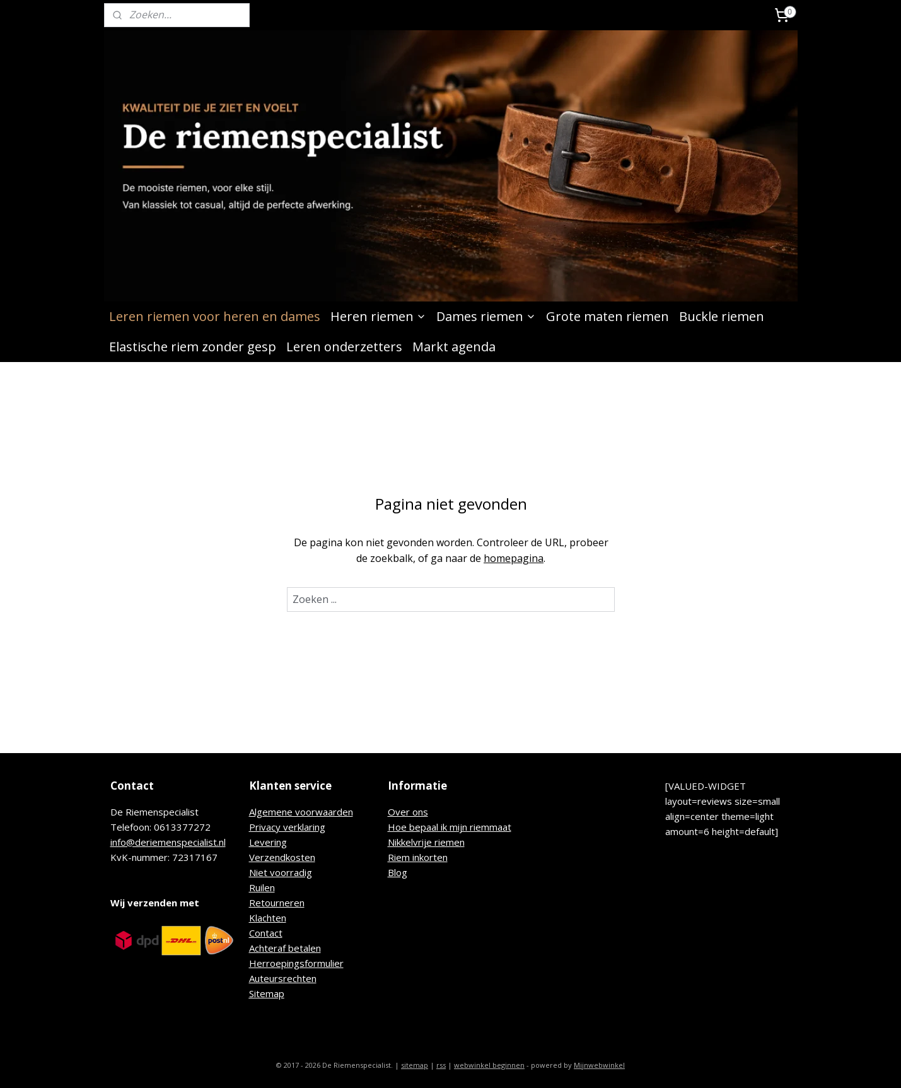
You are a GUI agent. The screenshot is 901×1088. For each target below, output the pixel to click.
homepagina (514, 558)
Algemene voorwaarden (301, 811)
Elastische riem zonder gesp (192, 346)
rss (441, 1065)
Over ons (408, 811)
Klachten (267, 917)
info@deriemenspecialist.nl (168, 842)
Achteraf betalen (285, 948)
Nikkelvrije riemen (426, 842)
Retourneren (277, 902)
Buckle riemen (721, 316)
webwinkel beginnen (489, 1065)
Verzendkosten (282, 857)
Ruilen (262, 887)
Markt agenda (454, 346)
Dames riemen (486, 316)
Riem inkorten (418, 857)
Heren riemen (378, 316)
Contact (265, 933)
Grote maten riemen (607, 316)
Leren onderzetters (344, 346)
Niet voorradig (280, 872)
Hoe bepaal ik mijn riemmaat (449, 827)
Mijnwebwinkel (599, 1065)
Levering (268, 842)
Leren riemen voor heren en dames (214, 316)
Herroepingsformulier (296, 963)
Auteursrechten (283, 978)
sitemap (414, 1065)
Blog (397, 872)
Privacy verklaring (287, 827)
